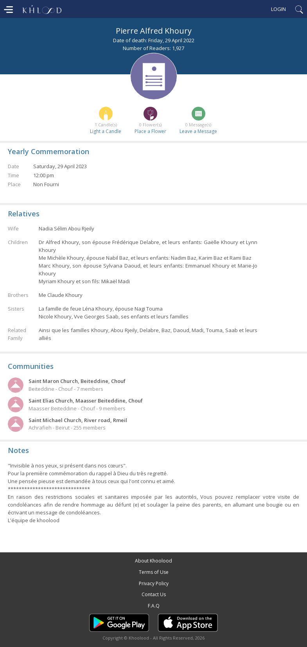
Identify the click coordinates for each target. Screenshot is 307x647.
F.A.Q (154, 605)
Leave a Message (198, 131)
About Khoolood (153, 560)
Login (278, 9)
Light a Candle (105, 131)
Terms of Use (154, 572)
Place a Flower (150, 131)
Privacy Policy (154, 583)
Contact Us (154, 594)
